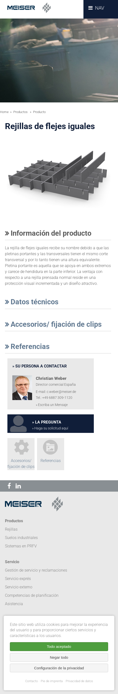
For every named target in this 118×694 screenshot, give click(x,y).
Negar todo (59, 657)
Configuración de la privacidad (59, 668)
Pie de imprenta (52, 681)
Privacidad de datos (79, 681)
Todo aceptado (59, 646)
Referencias (27, 346)
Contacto (31, 681)
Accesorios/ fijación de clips (53, 324)
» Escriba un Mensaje (52, 405)
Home (4, 112)
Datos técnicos (32, 302)
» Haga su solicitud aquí (50, 428)
